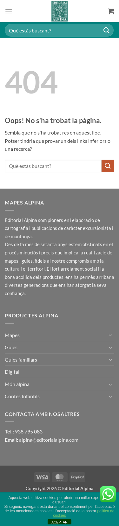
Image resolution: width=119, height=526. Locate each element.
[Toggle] (110, 335)
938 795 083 (29, 431)
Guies (11, 347)
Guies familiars (21, 359)
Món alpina (17, 384)
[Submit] (106, 30)
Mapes (12, 335)
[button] (8, 11)
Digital (12, 372)
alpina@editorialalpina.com (48, 440)
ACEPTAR (59, 522)
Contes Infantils (22, 396)
